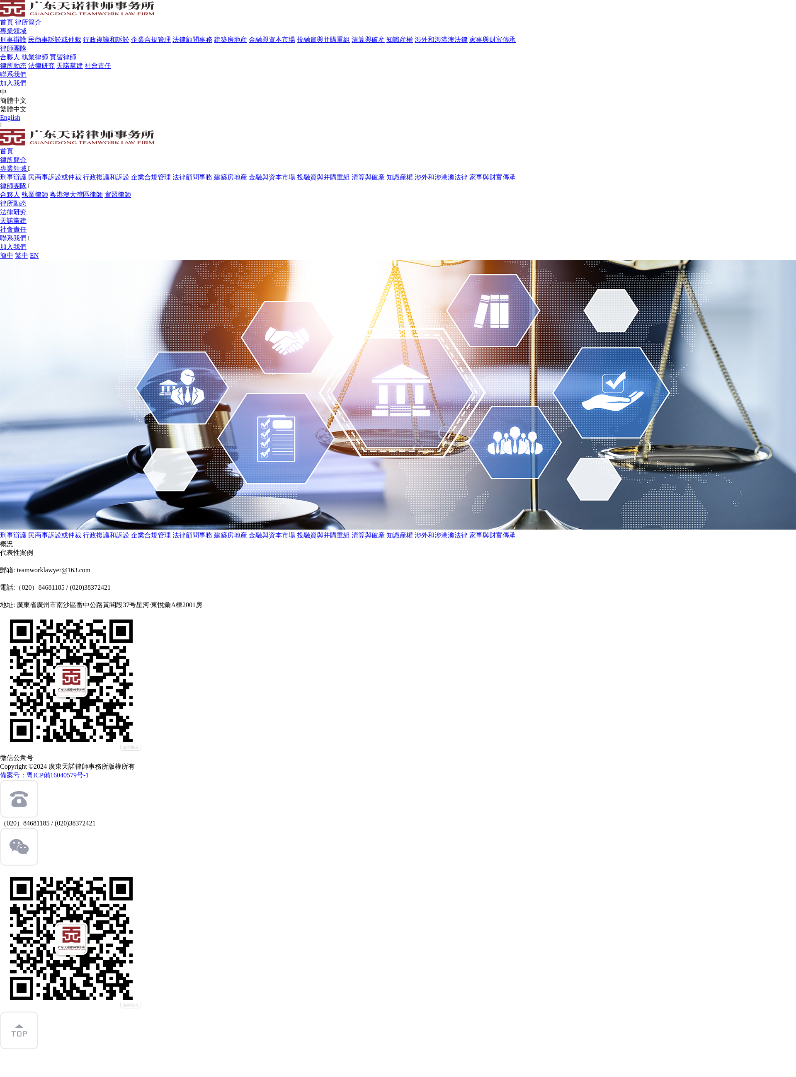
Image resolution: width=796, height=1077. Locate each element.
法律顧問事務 (192, 39)
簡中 (6, 255)
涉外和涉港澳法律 (441, 39)
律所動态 (13, 65)
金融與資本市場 (272, 39)
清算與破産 (368, 39)
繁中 (21, 255)
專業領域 (13, 30)
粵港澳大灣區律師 (76, 194)
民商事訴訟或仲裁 (54, 39)
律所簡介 (28, 22)
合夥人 (10, 57)
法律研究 (41, 65)
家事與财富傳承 (492, 39)
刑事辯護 (13, 39)
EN (34, 255)
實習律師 (63, 57)
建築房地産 (230, 39)
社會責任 (98, 65)
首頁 (6, 22)
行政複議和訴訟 (106, 39)
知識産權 (399, 39)
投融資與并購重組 (323, 39)
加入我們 (13, 83)
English (10, 117)
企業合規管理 (151, 39)
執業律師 (35, 57)
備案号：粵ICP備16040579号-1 (44, 775)
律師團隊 (13, 48)
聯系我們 (13, 74)
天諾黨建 (69, 65)
